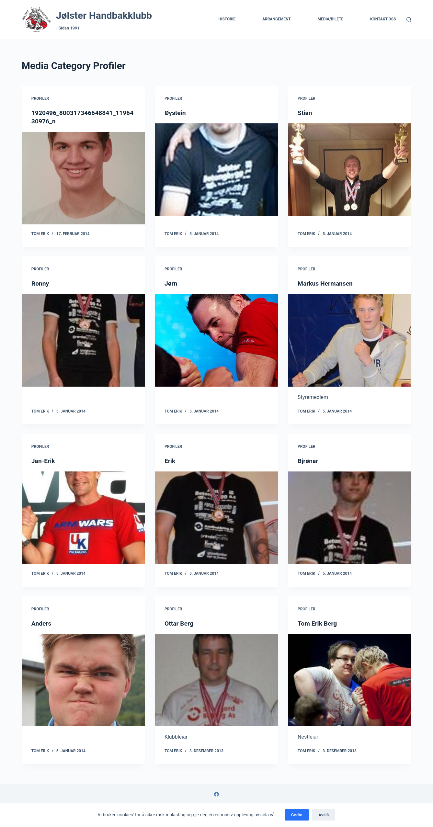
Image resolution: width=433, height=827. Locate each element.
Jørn (171, 283)
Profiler (40, 98)
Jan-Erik (43, 461)
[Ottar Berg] (216, 680)
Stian (305, 113)
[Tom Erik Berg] (349, 680)
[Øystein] (216, 169)
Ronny (40, 283)
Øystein (176, 113)
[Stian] (349, 169)
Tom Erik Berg (318, 623)
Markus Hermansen (326, 283)
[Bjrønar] (349, 517)
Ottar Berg (179, 623)
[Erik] (216, 517)
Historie (226, 19)
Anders (41, 623)
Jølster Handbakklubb (104, 15)
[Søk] (408, 19)
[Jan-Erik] (83, 517)
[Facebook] (216, 794)
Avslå (324, 814)
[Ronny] (83, 340)
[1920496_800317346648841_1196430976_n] (83, 178)
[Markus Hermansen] (349, 340)
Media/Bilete (330, 19)
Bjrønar (308, 461)
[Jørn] (216, 340)
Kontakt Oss (383, 19)
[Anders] (83, 680)
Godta (296, 814)
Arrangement (276, 19)
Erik (170, 461)
